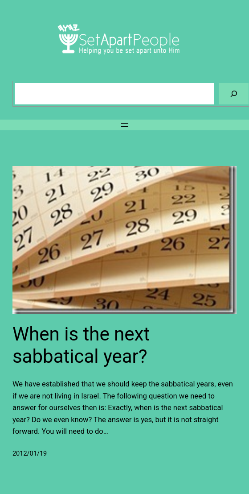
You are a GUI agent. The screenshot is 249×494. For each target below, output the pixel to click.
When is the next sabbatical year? (81, 345)
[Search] (234, 93)
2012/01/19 (29, 453)
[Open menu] (124, 125)
